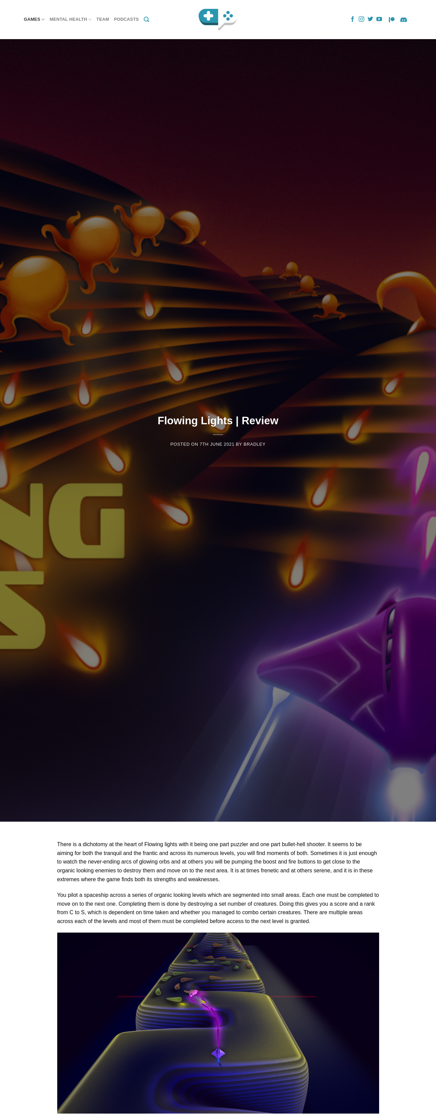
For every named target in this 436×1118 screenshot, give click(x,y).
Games (34, 19)
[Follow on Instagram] (361, 19)
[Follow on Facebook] (352, 19)
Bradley (255, 444)
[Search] (146, 19)
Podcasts (126, 19)
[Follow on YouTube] (379, 19)
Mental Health (71, 19)
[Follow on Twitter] (370, 19)
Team (102, 19)
